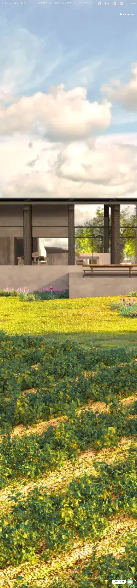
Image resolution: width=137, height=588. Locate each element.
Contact (84, 3)
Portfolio (44, 3)
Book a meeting (65, 3)
